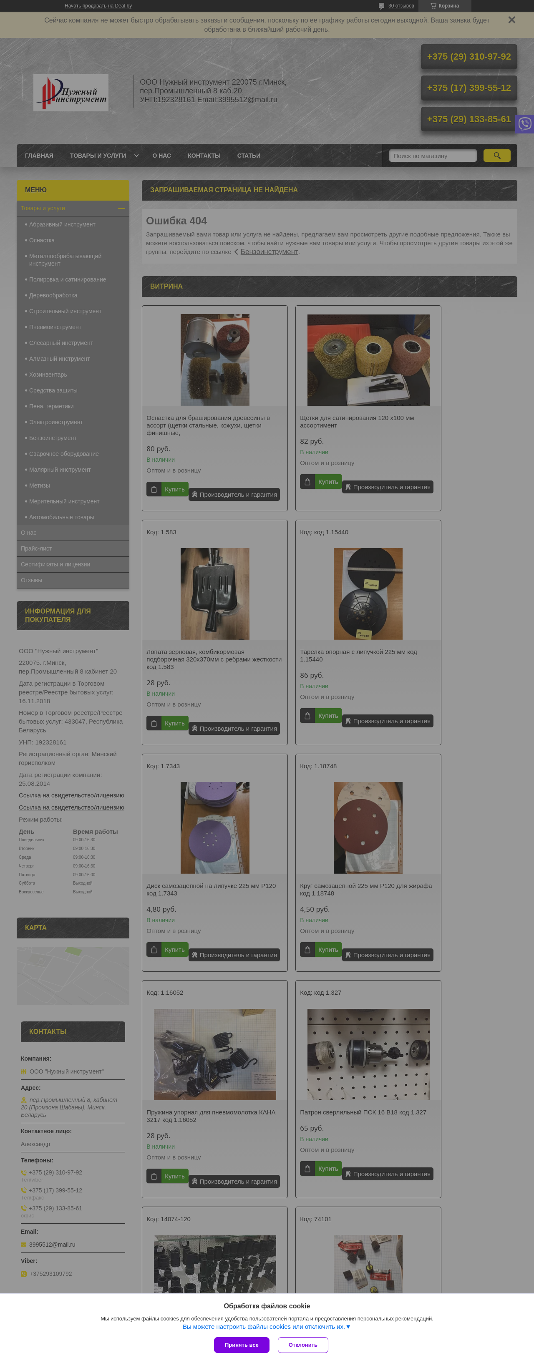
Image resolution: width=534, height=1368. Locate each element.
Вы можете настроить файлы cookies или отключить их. (264, 1326)
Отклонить (303, 1345)
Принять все (242, 1345)
